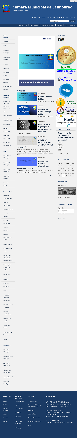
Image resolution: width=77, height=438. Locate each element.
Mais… (52, 175)
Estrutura (5, 414)
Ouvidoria (72, 25)
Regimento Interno (18, 417)
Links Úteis (7, 345)
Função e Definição (5, 409)
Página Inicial (23, 25)
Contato (57, 17)
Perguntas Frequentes (47, 25)
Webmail (59, 25)
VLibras (72, 17)
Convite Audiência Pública (34, 82)
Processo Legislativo (7, 96)
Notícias (5, 418)
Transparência (34, 25)
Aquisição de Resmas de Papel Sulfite (45, 112)
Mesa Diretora (19, 408)
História (5, 405)
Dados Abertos (32, 414)
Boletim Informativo (34, 418)
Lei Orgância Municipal (18, 422)
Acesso (5, 401)
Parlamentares (19, 401)
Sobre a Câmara (6, 36)
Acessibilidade (48, 17)
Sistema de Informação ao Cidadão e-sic (35, 406)
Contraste (65, 17)
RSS (66, 25)
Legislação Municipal (18, 428)
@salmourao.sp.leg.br (61, 406)
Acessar (73, 1)
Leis (5, 151)
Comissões (18, 412)
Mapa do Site (37, 17)
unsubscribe (61, 218)
